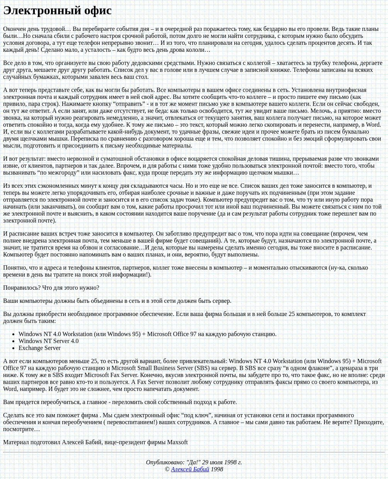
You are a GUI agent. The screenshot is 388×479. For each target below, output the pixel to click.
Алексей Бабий (190, 469)
